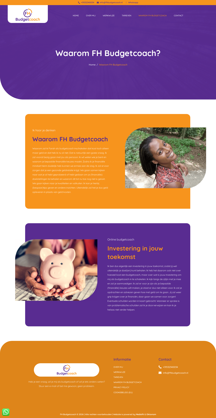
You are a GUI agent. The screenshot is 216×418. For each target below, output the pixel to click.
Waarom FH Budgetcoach (153, 15)
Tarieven (126, 15)
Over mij (90, 15)
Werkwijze (109, 15)
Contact (178, 15)
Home (76, 15)
